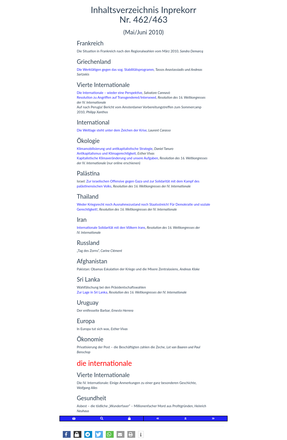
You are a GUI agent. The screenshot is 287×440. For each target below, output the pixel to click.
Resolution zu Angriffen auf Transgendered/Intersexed (116, 97)
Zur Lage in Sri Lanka (92, 292)
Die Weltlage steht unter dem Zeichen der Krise (112, 130)
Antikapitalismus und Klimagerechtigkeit (106, 153)
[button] (67, 434)
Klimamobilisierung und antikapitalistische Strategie (115, 149)
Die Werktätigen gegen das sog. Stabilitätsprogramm (115, 69)
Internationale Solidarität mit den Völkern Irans (111, 227)
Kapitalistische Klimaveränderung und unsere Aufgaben (117, 158)
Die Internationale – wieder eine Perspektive (109, 93)
